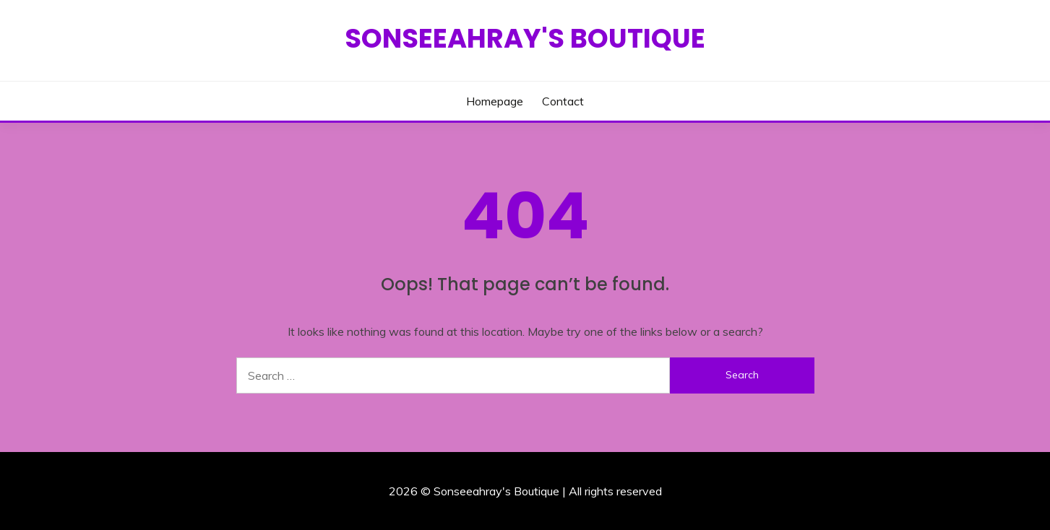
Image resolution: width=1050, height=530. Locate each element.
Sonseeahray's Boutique (525, 38)
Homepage (494, 101)
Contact (563, 101)
